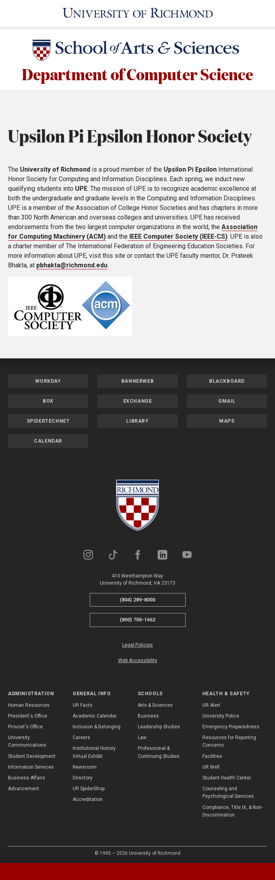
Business (148, 713)
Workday (48, 378)
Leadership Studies (159, 724)
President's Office (27, 713)
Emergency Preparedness (230, 724)
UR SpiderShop (89, 786)
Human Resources (28, 702)
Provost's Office (25, 724)
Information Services (31, 764)
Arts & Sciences (155, 702)
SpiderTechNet (48, 418)
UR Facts (83, 702)
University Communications (27, 739)
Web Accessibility (137, 658)
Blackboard (227, 378)
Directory (83, 775)
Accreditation (88, 797)
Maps (226, 418)
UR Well (211, 764)
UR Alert (211, 702)
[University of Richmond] (137, 12)
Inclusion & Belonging (97, 724)
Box (48, 398)
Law (142, 735)
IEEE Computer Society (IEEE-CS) (178, 233)
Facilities (212, 753)
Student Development (31, 753)
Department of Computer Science (137, 71)
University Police (220, 713)
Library (137, 418)
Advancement (23, 786)
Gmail (226, 398)
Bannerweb (137, 378)
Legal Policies (137, 642)
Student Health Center (226, 775)
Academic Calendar (95, 713)
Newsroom (85, 764)
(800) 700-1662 (137, 617)
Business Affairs (26, 775)
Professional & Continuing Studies (159, 749)
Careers (81, 735)
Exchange (137, 398)
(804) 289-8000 (137, 597)
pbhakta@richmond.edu (71, 262)
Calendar (48, 438)
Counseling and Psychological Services (228, 790)
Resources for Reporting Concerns (229, 739)
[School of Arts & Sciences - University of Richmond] (137, 49)
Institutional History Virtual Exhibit (94, 749)
